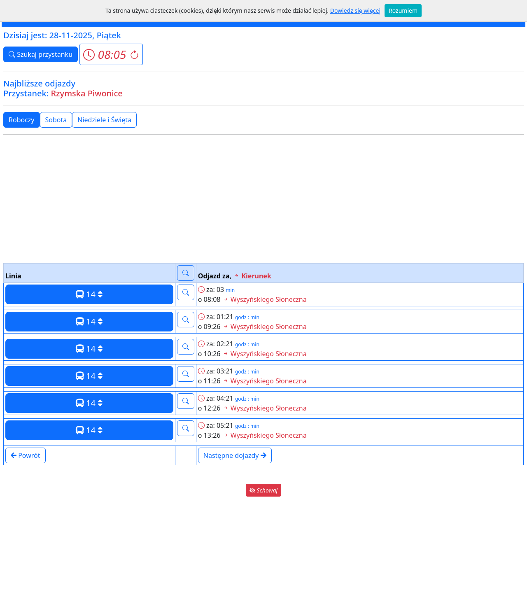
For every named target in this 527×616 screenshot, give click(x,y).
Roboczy (22, 119)
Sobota (56, 119)
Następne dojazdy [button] (234, 455)
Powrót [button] (25, 455)
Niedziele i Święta (104, 119)
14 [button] (89, 294)
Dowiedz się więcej (355, 10)
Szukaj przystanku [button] (40, 54)
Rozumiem (403, 10)
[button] (110, 54)
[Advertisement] (263, 199)
